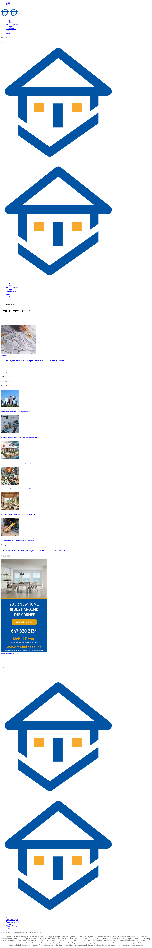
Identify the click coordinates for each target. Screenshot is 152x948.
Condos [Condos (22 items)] (19, 550)
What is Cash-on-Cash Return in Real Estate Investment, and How (19, 437)
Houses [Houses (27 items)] (39, 550)
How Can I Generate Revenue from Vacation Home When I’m (18, 514)
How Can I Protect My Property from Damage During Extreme (18, 463)
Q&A (8, 33)
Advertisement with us (9, 653)
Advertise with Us (12, 922)
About (8, 918)
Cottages (9, 26)
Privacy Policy (11, 926)
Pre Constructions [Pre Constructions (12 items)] (58, 550)
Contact (9, 924)
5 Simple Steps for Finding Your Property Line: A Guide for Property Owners (32, 360)
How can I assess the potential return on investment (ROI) (17, 488)
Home (8, 300)
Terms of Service (12, 928)
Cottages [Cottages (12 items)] (29, 550)
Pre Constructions (12, 24)
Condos (9, 22)
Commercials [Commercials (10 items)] (7, 550)
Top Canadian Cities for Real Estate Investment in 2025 (16, 411)
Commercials (11, 29)
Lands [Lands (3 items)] (46, 551)
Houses (8, 20)
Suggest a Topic (12, 920)
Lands (8, 31)
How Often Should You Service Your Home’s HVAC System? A (18, 540)
